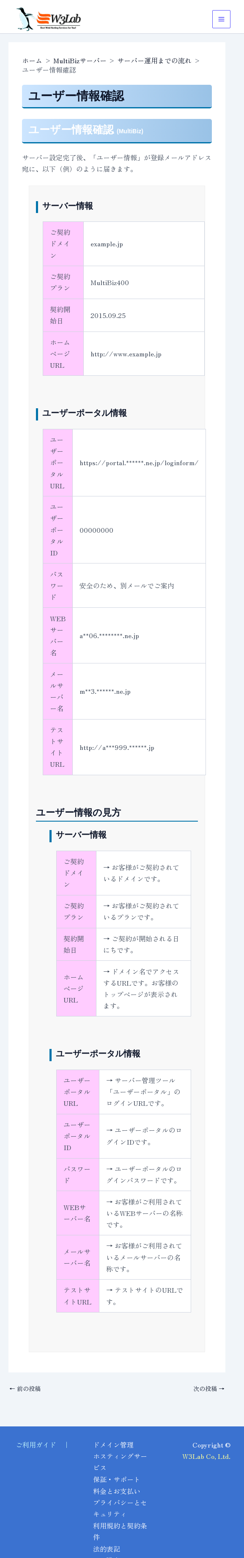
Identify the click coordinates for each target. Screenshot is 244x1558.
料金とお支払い (116, 1492)
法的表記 (106, 1549)
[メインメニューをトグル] (221, 19)
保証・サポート (116, 1480)
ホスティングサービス (116, 1463)
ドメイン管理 (113, 1446)
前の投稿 (25, 1388)
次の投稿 (209, 1388)
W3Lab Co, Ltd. (206, 1457)
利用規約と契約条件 (116, 1531)
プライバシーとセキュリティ (116, 1509)
